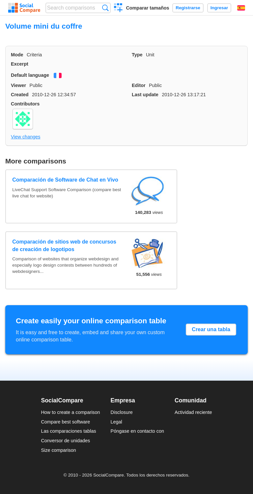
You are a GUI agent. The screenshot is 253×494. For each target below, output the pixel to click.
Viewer (18, 85)
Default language (30, 75)
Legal (116, 421)
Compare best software (65, 421)
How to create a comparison (70, 412)
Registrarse (188, 7)
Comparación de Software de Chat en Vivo (65, 180)
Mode (17, 54)
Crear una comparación (118, 8)
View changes (25, 136)
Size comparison (58, 450)
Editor (139, 85)
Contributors (25, 103)
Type (137, 54)
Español (241, 8)
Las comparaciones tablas (68, 431)
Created (20, 94)
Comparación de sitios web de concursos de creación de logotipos (64, 245)
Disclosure (122, 412)
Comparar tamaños (147, 8)
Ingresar (219, 7)
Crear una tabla (211, 329)
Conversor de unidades (65, 440)
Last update (145, 94)
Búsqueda (105, 8)
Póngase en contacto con (137, 431)
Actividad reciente (193, 412)
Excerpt (19, 64)
